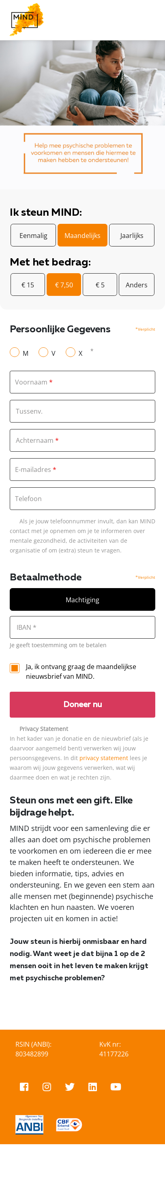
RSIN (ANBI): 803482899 (33, 1049)
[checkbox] (14, 668)
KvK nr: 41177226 (114, 1049)
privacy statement (103, 758)
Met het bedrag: (50, 262)
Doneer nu (82, 705)
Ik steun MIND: (46, 213)
